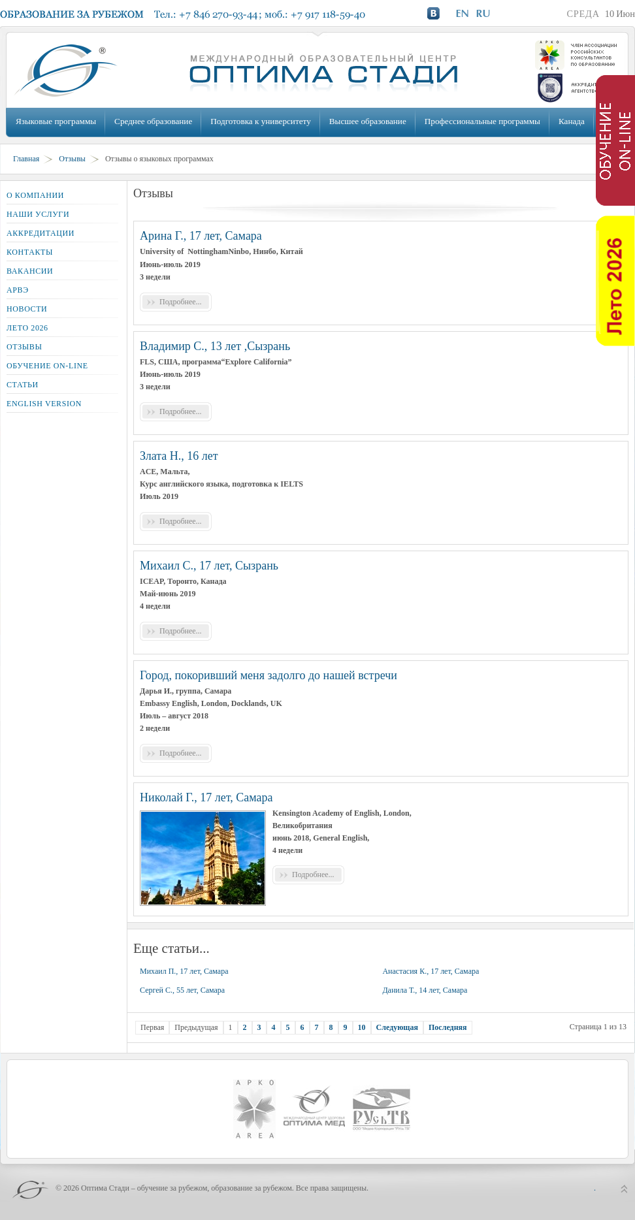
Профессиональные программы (482, 121)
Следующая (397, 1027)
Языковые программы (56, 121)
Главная (26, 158)
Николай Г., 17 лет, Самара (206, 797)
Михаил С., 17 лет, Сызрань (209, 565)
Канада (572, 121)
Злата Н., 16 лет (179, 455)
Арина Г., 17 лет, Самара (201, 235)
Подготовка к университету (260, 121)
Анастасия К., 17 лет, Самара (430, 971)
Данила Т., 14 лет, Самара (424, 990)
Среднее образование (153, 121)
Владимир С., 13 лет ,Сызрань (215, 346)
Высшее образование (367, 121)
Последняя (448, 1027)
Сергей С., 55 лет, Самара (182, 990)
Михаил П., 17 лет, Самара (184, 971)
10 (362, 1027)
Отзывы (72, 158)
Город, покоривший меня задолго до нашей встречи (268, 675)
